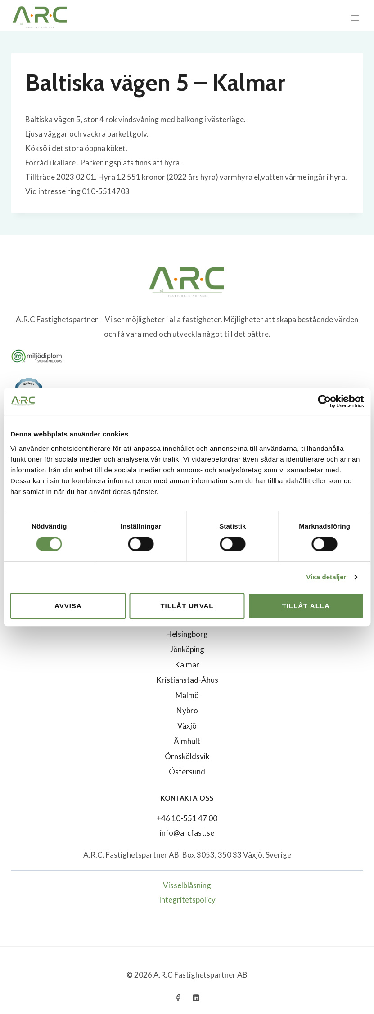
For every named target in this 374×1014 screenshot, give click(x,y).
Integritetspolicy (187, 899)
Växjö (187, 725)
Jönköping (187, 649)
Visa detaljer (326, 577)
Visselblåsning (187, 885)
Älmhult (187, 741)
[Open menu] (355, 18)
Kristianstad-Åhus (187, 680)
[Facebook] (178, 997)
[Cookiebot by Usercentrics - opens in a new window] (324, 401)
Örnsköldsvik (187, 756)
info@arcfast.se (187, 832)
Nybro (187, 710)
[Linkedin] (195, 997)
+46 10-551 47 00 (187, 818)
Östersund (187, 771)
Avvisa (68, 605)
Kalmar (187, 664)
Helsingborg (187, 634)
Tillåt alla (306, 605)
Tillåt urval (186, 605)
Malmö (187, 695)
